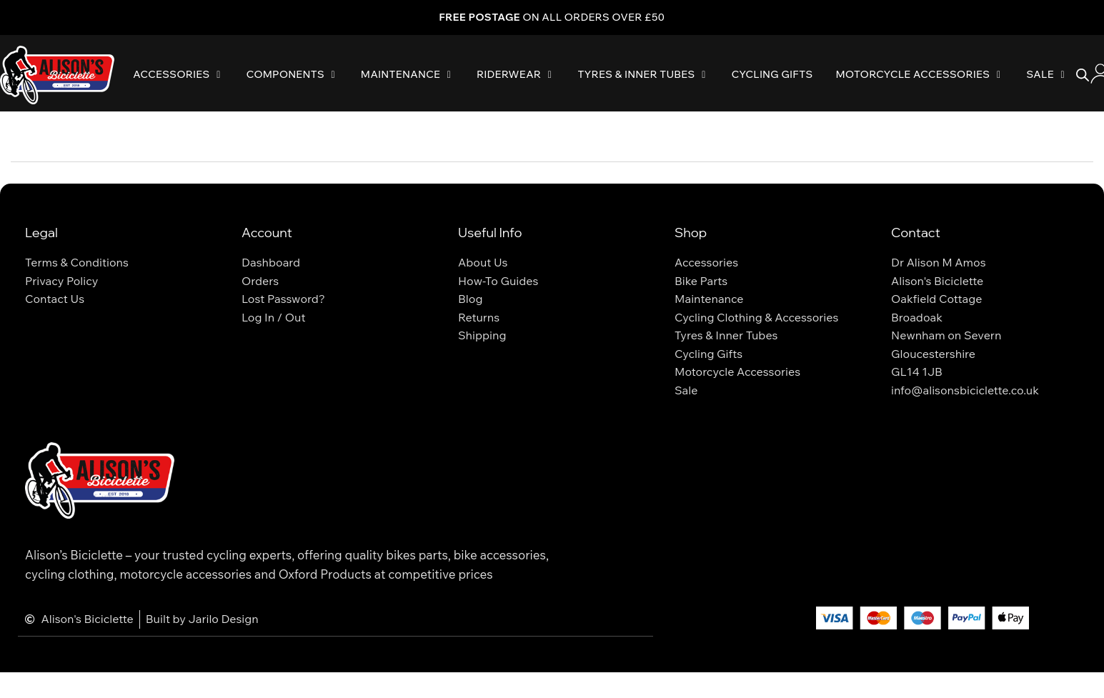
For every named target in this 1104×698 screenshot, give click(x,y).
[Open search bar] (1082, 75)
